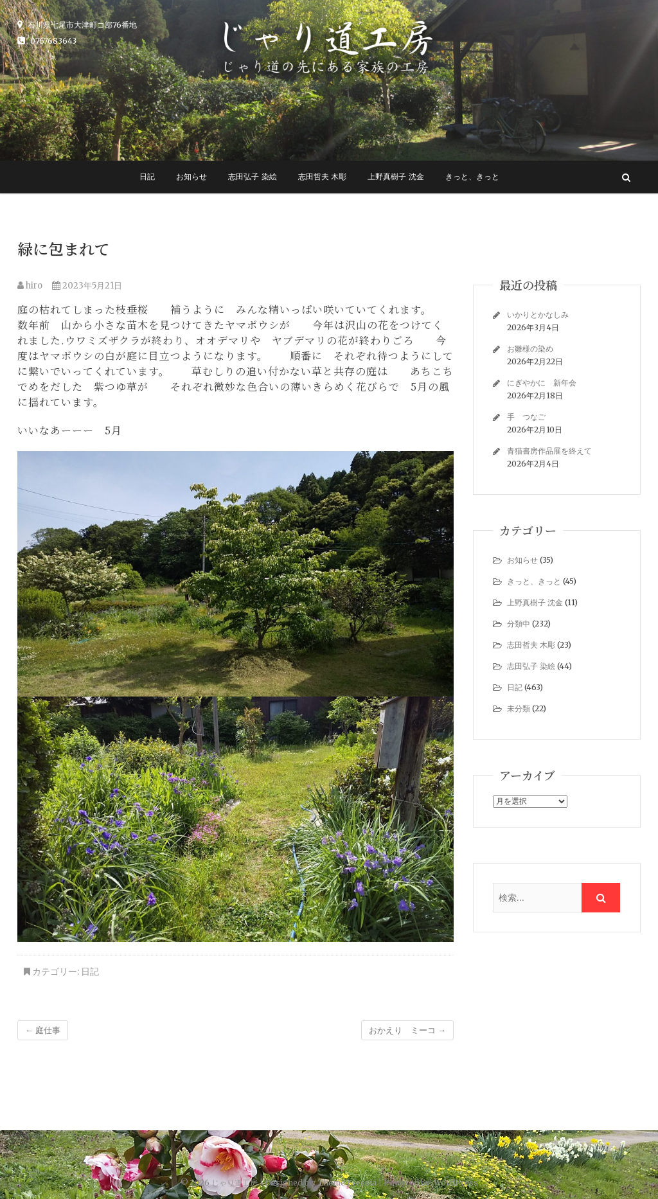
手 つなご (526, 417)
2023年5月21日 (87, 285)
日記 (147, 176)
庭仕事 (42, 1030)
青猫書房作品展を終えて (549, 451)
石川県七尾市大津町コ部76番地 (77, 25)
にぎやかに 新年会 (541, 382)
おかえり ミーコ (407, 1030)
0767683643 (46, 41)
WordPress (456, 1182)
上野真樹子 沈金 (395, 176)
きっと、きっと (472, 176)
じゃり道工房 (234, 1182)
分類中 (518, 623)
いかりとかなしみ (538, 314)
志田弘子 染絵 (252, 176)
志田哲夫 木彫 (322, 176)
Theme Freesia (347, 1182)
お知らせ (191, 176)
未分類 (518, 708)
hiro (29, 285)
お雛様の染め (530, 348)
